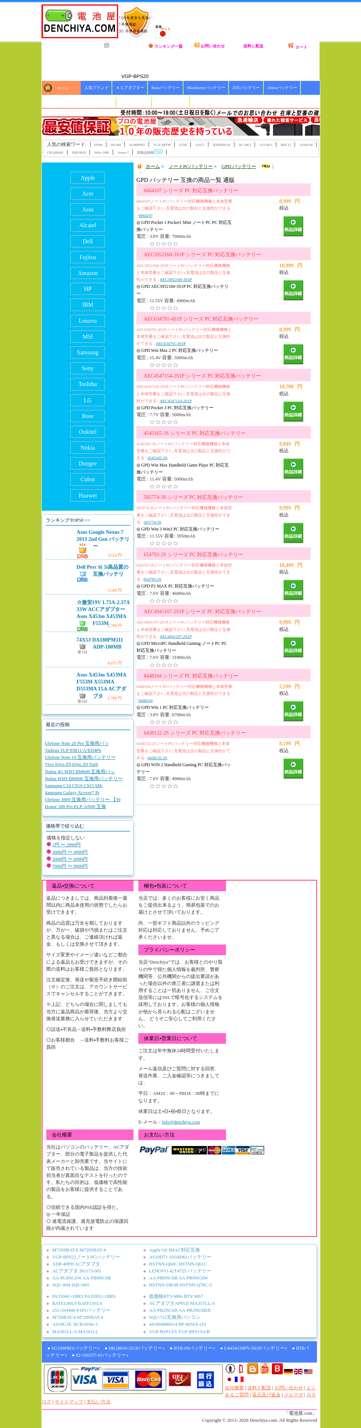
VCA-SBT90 (162, 145)
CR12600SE (55, 152)
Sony (88, 368)
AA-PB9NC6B (97, 1278)
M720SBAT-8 (65, 1250)
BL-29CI (245, 145)
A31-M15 (265, 145)
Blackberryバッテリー (206, 87)
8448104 (146, 700)
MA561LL (88, 1331)
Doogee (88, 463)
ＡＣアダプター (130, 87)
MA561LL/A (64, 1331)
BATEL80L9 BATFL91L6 (77, 1303)
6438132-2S (157, 758)
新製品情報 (150, 152)
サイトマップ (69, 1401)
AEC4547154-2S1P (176, 401)
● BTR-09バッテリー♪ (192, 1348)
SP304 (98, 145)
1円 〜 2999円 (66, 844)
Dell (88, 241)
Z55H (183, 145)
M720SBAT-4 (93, 1250)
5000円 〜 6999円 (70, 859)
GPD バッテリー (239, 166)
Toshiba (88, 384)
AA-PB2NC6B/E (194, 1310)
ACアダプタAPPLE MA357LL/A (182, 1303)
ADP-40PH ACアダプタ (76, 1264)
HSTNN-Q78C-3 (195, 1285)
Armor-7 (123, 152)
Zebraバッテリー (282, 87)
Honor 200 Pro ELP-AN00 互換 (75, 806)
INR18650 (79, 152)
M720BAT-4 (64, 1317)
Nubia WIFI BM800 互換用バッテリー (83, 778)
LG (88, 400)
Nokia (88, 448)
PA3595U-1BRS (100, 1296)
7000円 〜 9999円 (70, 866)
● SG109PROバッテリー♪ (73, 1348)
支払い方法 (98, 1401)
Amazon (88, 273)
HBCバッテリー (134, 101)
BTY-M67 (193, 1296)
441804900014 (163, 1324)
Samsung (88, 352)
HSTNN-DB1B (163, 1285)
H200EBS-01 (221, 145)
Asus (88, 209)
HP (87, 289)
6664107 (146, 215)
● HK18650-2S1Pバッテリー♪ (135, 1348)
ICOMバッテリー (171, 101)
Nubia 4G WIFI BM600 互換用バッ (80, 771)
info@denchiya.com (181, 1122)
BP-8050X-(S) (192, 1324)
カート (297, 46)
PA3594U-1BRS (67, 1296)
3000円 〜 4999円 (70, 852)
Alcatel (87, 225)
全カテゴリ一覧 (121, 45)
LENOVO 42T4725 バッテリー (180, 1271)
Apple (88, 178)
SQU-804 (61, 1285)
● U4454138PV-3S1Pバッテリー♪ (253, 1348)
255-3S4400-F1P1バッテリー (81, 1310)
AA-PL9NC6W (66, 1278)
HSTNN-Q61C (193, 1264)
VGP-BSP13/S (163, 1331)
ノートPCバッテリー (191, 166)
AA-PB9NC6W (193, 1278)
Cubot (88, 479)
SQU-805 (80, 1285)
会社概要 (234, 1387)
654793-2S (152, 579)
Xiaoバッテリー (98, 101)
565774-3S (152, 522)
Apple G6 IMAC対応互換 (174, 1250)
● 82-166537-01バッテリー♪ (100, 1355)
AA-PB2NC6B (163, 1310)
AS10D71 (158, 1257)
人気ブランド (96, 87)
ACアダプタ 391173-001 (76, 1271)
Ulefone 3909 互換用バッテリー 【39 (82, 799)
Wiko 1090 (101, 152)
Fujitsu (88, 257)
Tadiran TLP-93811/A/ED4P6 (73, 750)
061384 (116, 145)
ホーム (62, 88)
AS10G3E (62, 1324)
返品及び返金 (266, 1394)
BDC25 (286, 145)
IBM (87, 304)
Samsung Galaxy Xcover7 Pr (72, 792)
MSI (88, 336)
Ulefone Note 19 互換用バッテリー (80, 757)
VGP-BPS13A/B (194, 1331)
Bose (88, 416)
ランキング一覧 (165, 46)
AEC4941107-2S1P (176, 636)
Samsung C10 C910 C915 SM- (74, 785)
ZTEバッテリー (246, 87)
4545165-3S (157, 458)
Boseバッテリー (166, 87)
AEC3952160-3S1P (176, 279)
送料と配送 (253, 46)
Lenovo (88, 321)
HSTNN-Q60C (163, 1264)
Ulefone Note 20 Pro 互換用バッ (77, 743)
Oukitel (87, 432)
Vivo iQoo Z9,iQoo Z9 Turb (71, 764)
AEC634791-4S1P (171, 343)
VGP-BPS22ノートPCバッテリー (86, 1257)
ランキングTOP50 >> (68, 520)
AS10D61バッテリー (190, 1257)
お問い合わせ (209, 45)
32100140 (306, 145)
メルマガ (293, 1394)
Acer (88, 193)
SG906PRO (137, 145)
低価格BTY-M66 (166, 1296)
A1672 (199, 145)
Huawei (88, 495)
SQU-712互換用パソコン (174, 1317)
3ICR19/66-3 (85, 1324)
